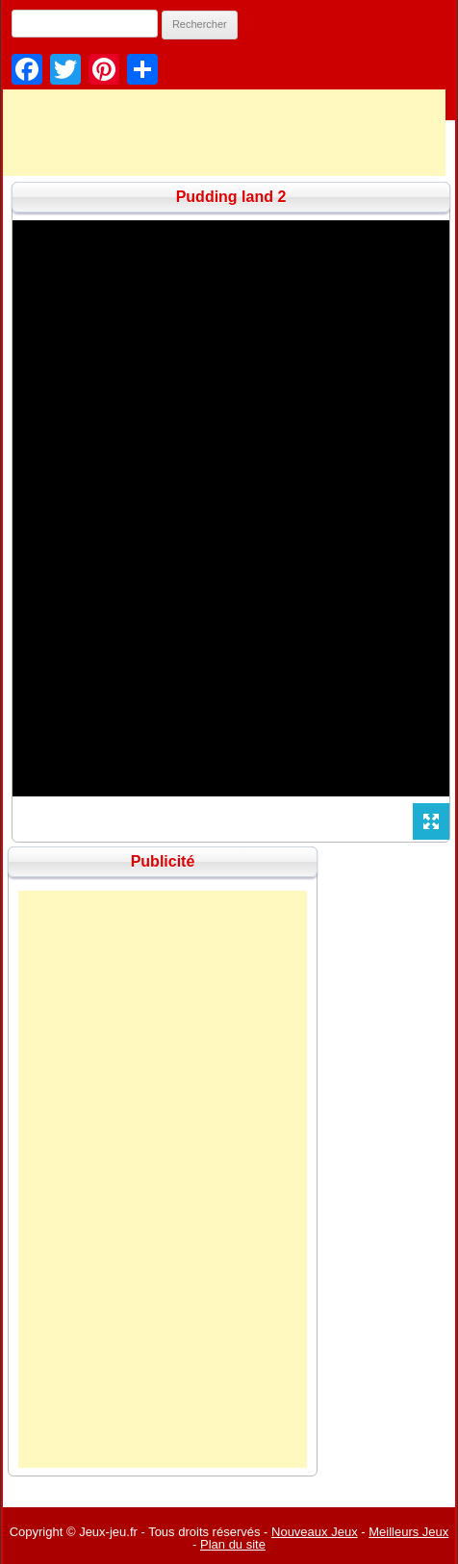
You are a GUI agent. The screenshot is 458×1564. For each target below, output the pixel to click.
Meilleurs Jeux (408, 1532)
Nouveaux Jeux (314, 1532)
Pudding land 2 (231, 197)
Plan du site (233, 1544)
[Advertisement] (162, 1179)
